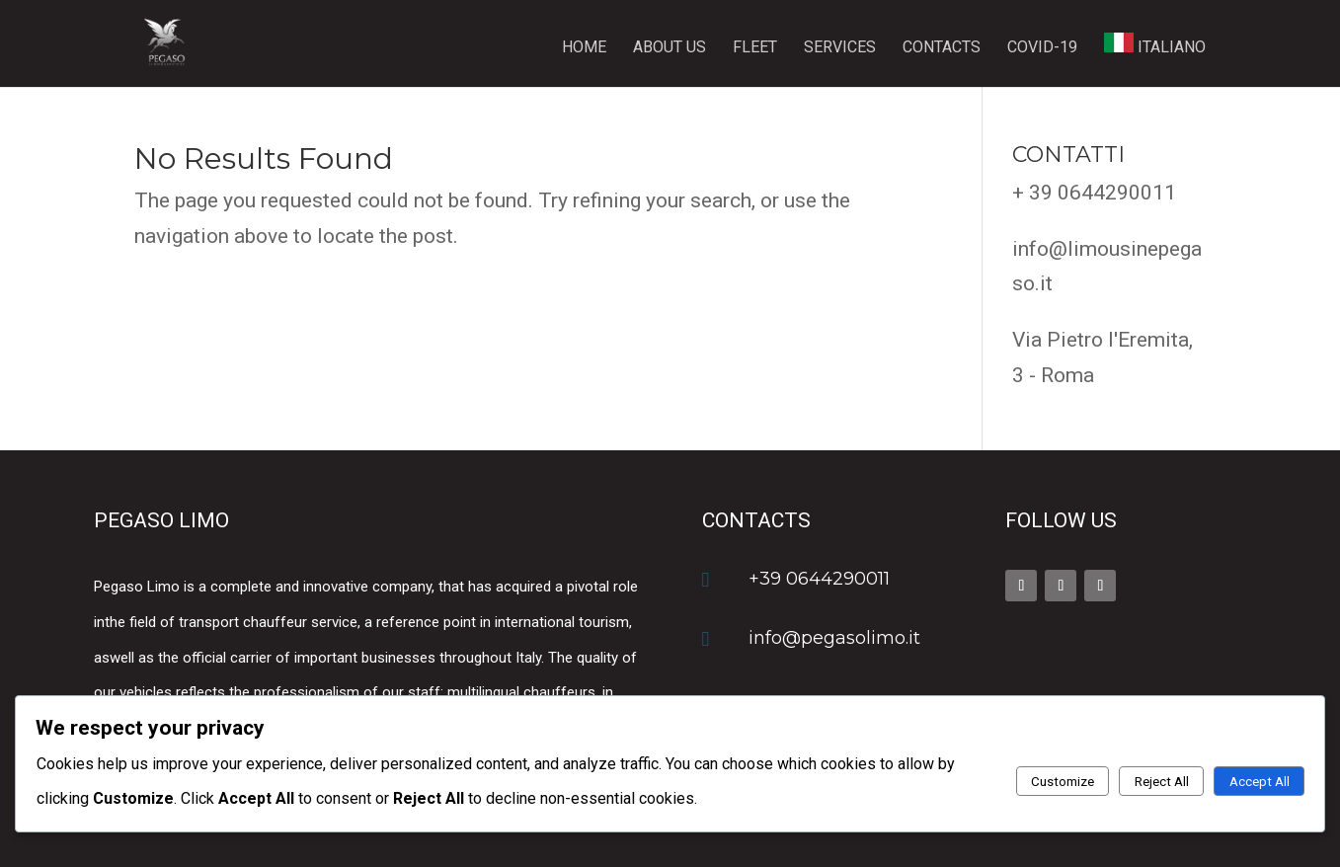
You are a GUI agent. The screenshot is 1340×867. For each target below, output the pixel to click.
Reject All (1162, 781)
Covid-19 (1042, 48)
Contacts (942, 48)
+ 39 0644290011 (1094, 192)
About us (669, 48)
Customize (1062, 781)
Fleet (755, 48)
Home (584, 48)
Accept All (1259, 781)
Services (840, 48)
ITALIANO (1155, 44)
